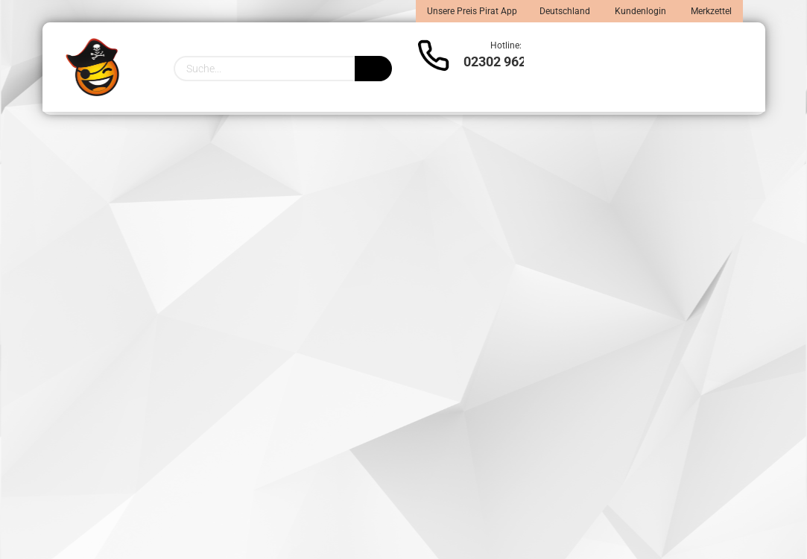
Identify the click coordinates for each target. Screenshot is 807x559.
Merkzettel (710, 11)
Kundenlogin (639, 11)
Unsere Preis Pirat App (472, 11)
